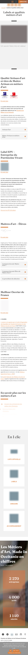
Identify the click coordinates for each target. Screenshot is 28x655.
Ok (10, 650)
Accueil (3, 7)
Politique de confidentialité (14, 652)
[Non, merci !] (26, 648)
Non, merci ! (16, 650)
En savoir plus (4, 101)
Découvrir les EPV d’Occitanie (8, 210)
